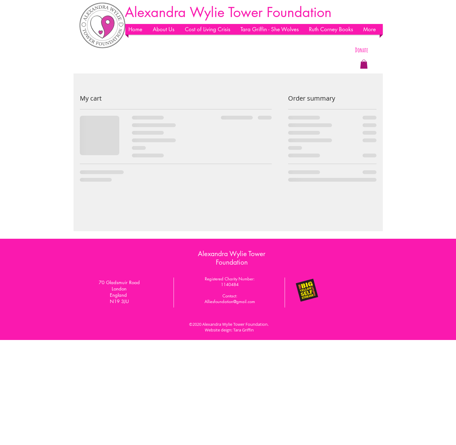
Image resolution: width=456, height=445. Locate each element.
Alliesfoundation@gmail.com (229, 301)
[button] (166, 29)
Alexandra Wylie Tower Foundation (231, 257)
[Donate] (362, 50)
